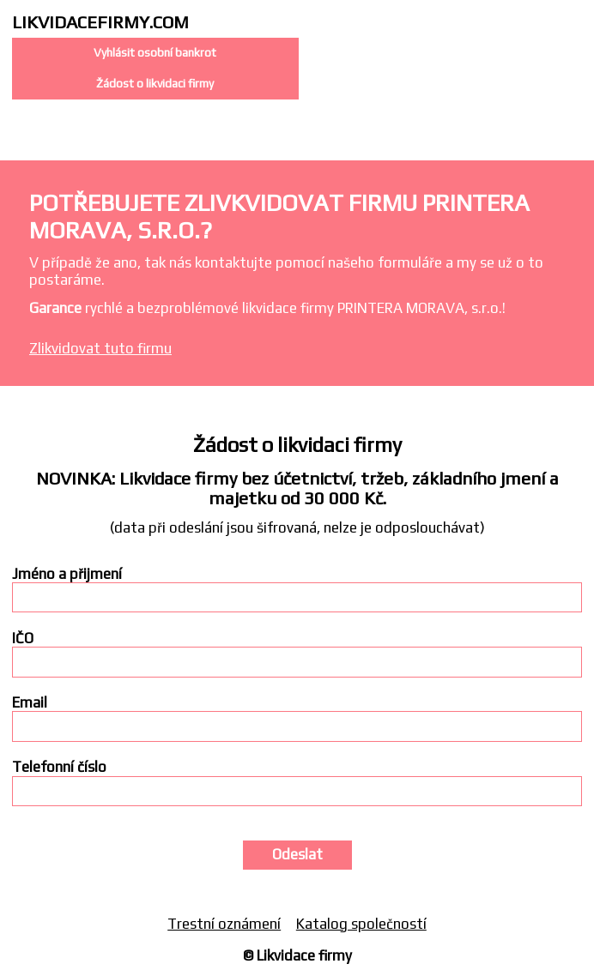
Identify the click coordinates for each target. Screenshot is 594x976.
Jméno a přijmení (67, 574)
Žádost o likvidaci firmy (155, 83)
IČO (22, 638)
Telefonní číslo (59, 767)
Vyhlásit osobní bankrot (155, 52)
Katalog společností (361, 923)
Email (29, 703)
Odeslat (297, 854)
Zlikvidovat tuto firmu (100, 348)
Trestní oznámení (224, 923)
